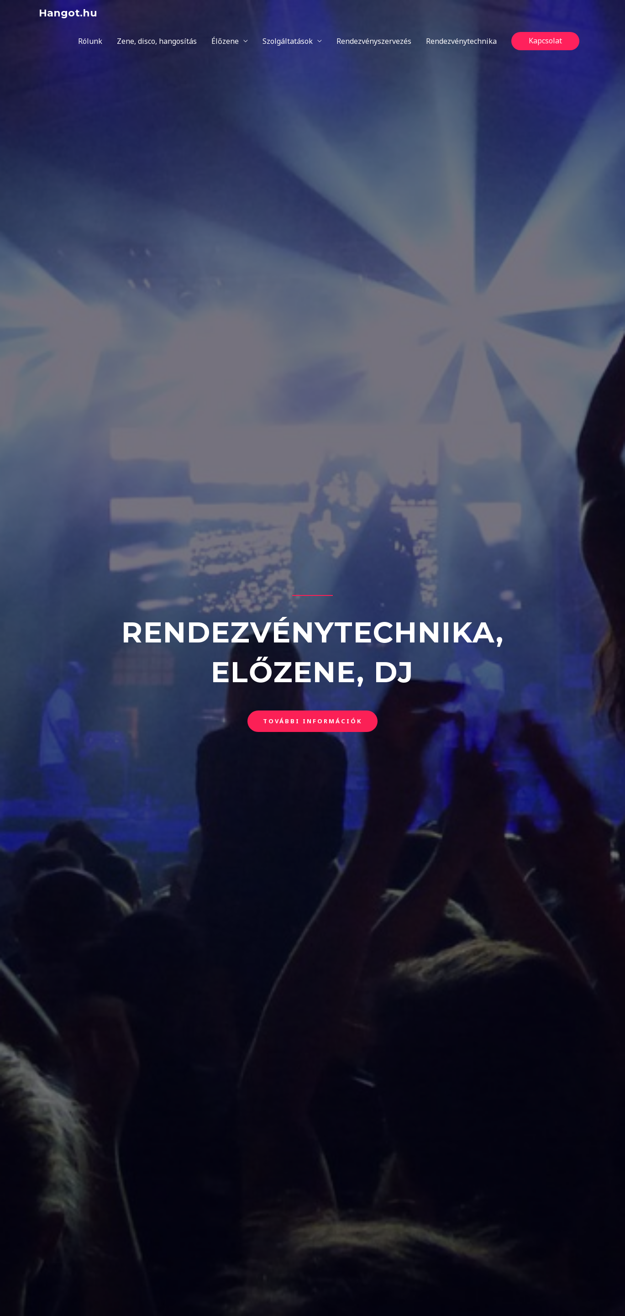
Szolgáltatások (288, 41)
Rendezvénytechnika (461, 41)
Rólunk (90, 41)
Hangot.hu (68, 13)
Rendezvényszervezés (373, 41)
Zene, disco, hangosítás (157, 41)
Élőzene (225, 41)
